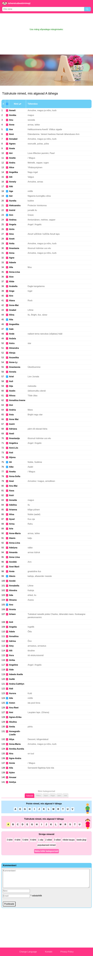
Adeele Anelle (16, 674)
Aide (11, 669)
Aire (11, 296)
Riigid (53, 796)
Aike (11, 467)
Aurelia (12, 201)
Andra (12, 163)
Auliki (12, 679)
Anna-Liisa (14, 272)
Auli (11, 381)
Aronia (12, 609)
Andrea (12, 220)
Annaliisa (13, 636)
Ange (11, 291)
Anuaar (12, 777)
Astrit (12, 424)
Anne (11, 125)
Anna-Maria (15, 744)
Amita (12, 727)
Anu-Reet (13, 708)
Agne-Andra (15, 758)
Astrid (12, 210)
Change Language (28, 952)
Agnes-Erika (15, 717)
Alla (11, 267)
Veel (65, 796)
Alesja (12, 353)
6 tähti (33, 840)
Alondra (13, 590)
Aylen (12, 772)
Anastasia (14, 248)
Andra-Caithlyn (16, 684)
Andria (12, 410)
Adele (12, 631)
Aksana (13, 600)
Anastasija (14, 438)
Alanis (12, 538)
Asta (11, 414)
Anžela (12, 338)
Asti (11, 452)
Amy (11, 646)
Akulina (13, 722)
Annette (13, 500)
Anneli (12, 110)
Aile (11, 698)
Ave (11, 129)
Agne (11, 258)
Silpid (46, 796)
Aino (11, 234)
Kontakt (48, 952)
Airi (11, 153)
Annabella (14, 586)
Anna (11, 253)
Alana (12, 300)
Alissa (12, 395)
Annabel (13, 139)
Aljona (12, 457)
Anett (12, 239)
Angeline (13, 665)
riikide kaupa (69, 840)
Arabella (13, 286)
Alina (11, 315)
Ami (11, 712)
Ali (10, 462)
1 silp (40, 840)
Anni (11, 134)
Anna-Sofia (14, 476)
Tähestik (29, 796)
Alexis (12, 576)
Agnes (12, 144)
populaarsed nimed (46, 845)
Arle (11, 529)
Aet (11, 196)
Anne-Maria (15, 533)
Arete (12, 571)
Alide (11, 281)
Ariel (11, 376)
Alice (11, 167)
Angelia (13, 627)
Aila (11, 768)
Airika (12, 660)
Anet (11, 481)
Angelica (13, 443)
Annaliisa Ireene (17, 400)
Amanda (13, 552)
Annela (12, 372)
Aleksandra (14, 205)
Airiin (12, 229)
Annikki (13, 562)
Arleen (12, 614)
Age (11, 191)
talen (59, 796)
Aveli (11, 433)
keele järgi (81, 840)
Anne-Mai (14, 305)
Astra (12, 343)
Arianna (13, 509)
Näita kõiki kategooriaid (46, 851)
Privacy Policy (67, 952)
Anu (11, 120)
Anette (12, 158)
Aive (11, 277)
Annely (12, 182)
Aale (11, 329)
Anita (11, 243)
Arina (12, 524)
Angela (12, 224)
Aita (11, 319)
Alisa (11, 514)
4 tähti (17, 840)
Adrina (12, 641)
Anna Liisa (14, 557)
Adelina (13, 505)
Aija (11, 386)
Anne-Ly (13, 362)
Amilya (12, 782)
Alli (10, 650)
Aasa (11, 490)
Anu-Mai (13, 486)
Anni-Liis (13, 448)
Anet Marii (14, 567)
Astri (11, 495)
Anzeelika (14, 357)
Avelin (12, 391)
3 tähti (10, 840)
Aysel (12, 519)
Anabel (12, 310)
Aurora (12, 693)
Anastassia (14, 367)
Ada (11, 595)
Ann (11, 215)
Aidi (11, 688)
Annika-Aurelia (16, 749)
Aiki (11, 186)
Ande (11, 334)
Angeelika (14, 324)
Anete (12, 148)
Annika (12, 115)
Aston (12, 703)
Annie (12, 763)
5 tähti (25, 840)
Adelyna (13, 548)
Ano (11, 605)
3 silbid (57, 840)
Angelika (13, 172)
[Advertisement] (46, 21)
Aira (11, 753)
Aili (10, 177)
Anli (11, 622)
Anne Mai (13, 419)
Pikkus (38, 796)
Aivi (11, 405)
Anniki (12, 581)
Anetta (12, 471)
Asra (11, 655)
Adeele (12, 262)
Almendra (14, 348)
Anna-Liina (14, 543)
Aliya (11, 739)
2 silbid (48, 840)
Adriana (13, 429)
